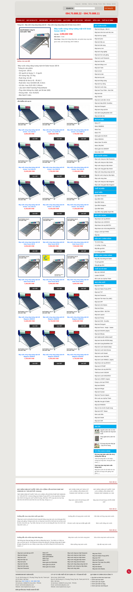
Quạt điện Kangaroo (100, 205)
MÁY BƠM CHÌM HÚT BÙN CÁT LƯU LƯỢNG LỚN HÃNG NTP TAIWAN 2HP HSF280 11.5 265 (79, 491)
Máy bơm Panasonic (100, 295)
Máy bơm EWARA (100, 385)
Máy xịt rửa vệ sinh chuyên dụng (104, 408)
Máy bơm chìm (22, 557)
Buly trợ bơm (98, 71)
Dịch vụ (90, 4)
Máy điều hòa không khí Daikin (103, 258)
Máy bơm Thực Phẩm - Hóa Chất (104, 90)
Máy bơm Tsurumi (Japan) (102, 395)
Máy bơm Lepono (99, 314)
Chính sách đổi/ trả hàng (98, 584)
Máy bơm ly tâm (99, 74)
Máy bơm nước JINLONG (102, 356)
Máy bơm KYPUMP (100, 366)
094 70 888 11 (26, 581)
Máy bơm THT (99, 292)
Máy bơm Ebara (99, 308)
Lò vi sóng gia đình (100, 251)
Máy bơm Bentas (97, 566)
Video (104, 4)
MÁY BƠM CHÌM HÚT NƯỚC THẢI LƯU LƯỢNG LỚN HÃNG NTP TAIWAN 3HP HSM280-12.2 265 (104, 491)
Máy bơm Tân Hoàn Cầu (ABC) (103, 298)
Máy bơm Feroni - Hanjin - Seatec (104, 327)
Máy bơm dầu (98, 93)
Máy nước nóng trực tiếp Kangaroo (104, 181)
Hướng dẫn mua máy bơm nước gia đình (30, 516)
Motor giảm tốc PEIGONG (50, 562)
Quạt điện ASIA (99, 199)
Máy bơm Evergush (100, 106)
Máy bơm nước (32, 20)
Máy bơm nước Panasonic (102, 58)
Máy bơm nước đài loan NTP (26, 553)
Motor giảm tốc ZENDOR (102, 149)
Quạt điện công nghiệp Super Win (104, 212)
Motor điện (43, 20)
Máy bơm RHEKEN (100, 404)
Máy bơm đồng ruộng (101, 80)
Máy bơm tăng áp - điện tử (102, 29)
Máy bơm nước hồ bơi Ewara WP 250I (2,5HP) (79, 501)
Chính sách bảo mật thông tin (100, 586)
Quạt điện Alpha (99, 208)
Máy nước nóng (56, 20)
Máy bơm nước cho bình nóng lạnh (79, 537)
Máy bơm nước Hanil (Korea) (103, 350)
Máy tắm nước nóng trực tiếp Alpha (104, 175)
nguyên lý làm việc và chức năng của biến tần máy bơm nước (108, 431)
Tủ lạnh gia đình (99, 262)
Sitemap (109, 4)
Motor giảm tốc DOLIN (101, 136)
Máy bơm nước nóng (100, 87)
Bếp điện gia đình (100, 248)
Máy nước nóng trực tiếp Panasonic (105, 159)
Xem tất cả (112, 482)
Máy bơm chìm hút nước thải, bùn (104, 32)
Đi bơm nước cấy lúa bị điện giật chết (79, 523)
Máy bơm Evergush (100, 324)
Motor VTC (98, 132)
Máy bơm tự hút (99, 48)
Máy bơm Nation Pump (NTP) (103, 289)
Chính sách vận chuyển (98, 581)
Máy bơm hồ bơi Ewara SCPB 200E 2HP (104, 501)
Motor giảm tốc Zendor (49, 567)
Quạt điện (66, 20)
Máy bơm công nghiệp (101, 51)
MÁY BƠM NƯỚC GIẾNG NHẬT (104, 337)
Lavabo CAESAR (99, 275)
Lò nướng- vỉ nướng (100, 245)
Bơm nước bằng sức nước (104, 523)
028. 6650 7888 (35, 581)
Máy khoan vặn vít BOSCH (102, 222)
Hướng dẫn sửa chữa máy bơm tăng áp (30, 537)
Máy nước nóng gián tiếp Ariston (104, 168)
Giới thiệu (84, 4)
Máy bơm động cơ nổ (101, 64)
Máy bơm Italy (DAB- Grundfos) (103, 103)
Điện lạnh (96, 20)
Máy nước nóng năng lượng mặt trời (35, 25)
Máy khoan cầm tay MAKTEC (103, 225)
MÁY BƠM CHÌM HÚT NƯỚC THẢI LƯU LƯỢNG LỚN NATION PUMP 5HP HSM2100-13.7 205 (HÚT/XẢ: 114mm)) (40, 490)
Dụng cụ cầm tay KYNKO (102, 231)
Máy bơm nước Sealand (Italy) (103, 347)
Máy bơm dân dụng (100, 45)
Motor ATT (97, 123)
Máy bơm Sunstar (100, 392)
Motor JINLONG (99, 145)
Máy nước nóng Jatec (101, 178)
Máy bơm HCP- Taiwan (101, 411)
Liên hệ (113, 4)
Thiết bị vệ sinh (107, 20)
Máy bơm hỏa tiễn (100, 61)
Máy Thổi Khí (98, 96)
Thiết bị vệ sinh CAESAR (102, 372)
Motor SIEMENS (99, 126)
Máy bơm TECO (99, 285)
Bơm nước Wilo (99, 414)
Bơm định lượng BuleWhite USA (104, 343)
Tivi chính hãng (99, 242)
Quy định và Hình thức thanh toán (101, 577)
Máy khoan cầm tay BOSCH (102, 219)
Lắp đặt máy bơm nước (104, 544)
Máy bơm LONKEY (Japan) (102, 379)
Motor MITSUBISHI (48, 556)
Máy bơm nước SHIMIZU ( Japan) (104, 359)
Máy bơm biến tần (100, 116)
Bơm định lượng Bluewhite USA (103, 113)
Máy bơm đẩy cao (100, 42)
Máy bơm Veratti (99, 417)
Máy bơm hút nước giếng (102, 55)
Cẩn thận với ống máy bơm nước (104, 516)
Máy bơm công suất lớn (101, 109)
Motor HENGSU (99, 139)
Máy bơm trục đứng (100, 84)
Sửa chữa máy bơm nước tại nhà (104, 537)
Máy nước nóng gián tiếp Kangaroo (104, 185)
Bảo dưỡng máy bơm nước (79, 544)
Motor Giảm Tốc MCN (101, 142)
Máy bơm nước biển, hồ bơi (102, 100)
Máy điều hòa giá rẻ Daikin (102, 401)
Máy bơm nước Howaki (101, 353)
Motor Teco (98, 129)
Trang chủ (77, 4)
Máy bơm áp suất (99, 77)
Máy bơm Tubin (99, 67)
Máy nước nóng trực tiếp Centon (104, 162)
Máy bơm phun (99, 39)
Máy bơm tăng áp (22, 555)
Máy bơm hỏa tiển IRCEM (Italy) (104, 340)
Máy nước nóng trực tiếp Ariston (104, 165)
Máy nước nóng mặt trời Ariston (76, 562)
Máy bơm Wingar (99, 388)
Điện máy (88, 20)
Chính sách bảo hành (97, 579)
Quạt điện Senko (99, 202)
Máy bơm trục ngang (100, 35)
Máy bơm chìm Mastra (101, 305)
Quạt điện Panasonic (100, 195)
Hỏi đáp (95, 4)
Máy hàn (97, 235)
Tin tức (100, 4)
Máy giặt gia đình (99, 265)
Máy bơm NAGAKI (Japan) (102, 330)
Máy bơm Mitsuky (100, 334)
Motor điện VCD (99, 152)
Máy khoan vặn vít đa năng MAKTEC (105, 228)
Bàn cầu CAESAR (100, 272)
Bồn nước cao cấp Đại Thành (103, 278)
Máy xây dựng (77, 20)
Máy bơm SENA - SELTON (102, 311)
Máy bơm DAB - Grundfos (102, 321)
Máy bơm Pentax (99, 318)
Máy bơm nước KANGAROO (103, 376)
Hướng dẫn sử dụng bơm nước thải (79, 516)
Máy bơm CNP (99, 421)
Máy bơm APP (99, 302)
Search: (69, 8)
